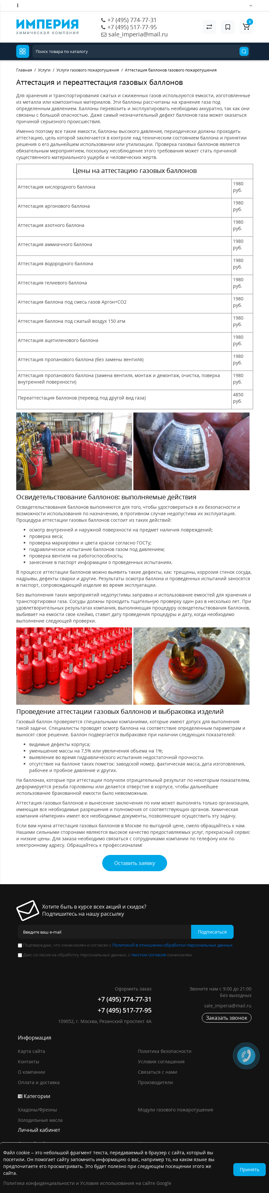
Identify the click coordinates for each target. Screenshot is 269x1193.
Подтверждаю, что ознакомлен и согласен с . (126, 945)
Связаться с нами (157, 1072)
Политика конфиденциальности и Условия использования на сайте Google (87, 1183)
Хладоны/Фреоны (37, 1110)
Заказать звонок (226, 1017)
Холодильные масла (40, 1120)
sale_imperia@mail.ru (138, 34)
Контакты (28, 1061)
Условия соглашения (161, 1061)
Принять (249, 1169)
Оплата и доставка (39, 1082)
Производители (155, 1082)
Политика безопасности (164, 1051)
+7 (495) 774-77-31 (132, 20)
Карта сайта (31, 1051)
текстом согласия (148, 955)
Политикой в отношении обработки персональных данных (172, 945)
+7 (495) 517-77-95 (132, 27)
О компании (31, 1072)
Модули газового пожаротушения (175, 1110)
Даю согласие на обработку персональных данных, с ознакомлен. (105, 955)
